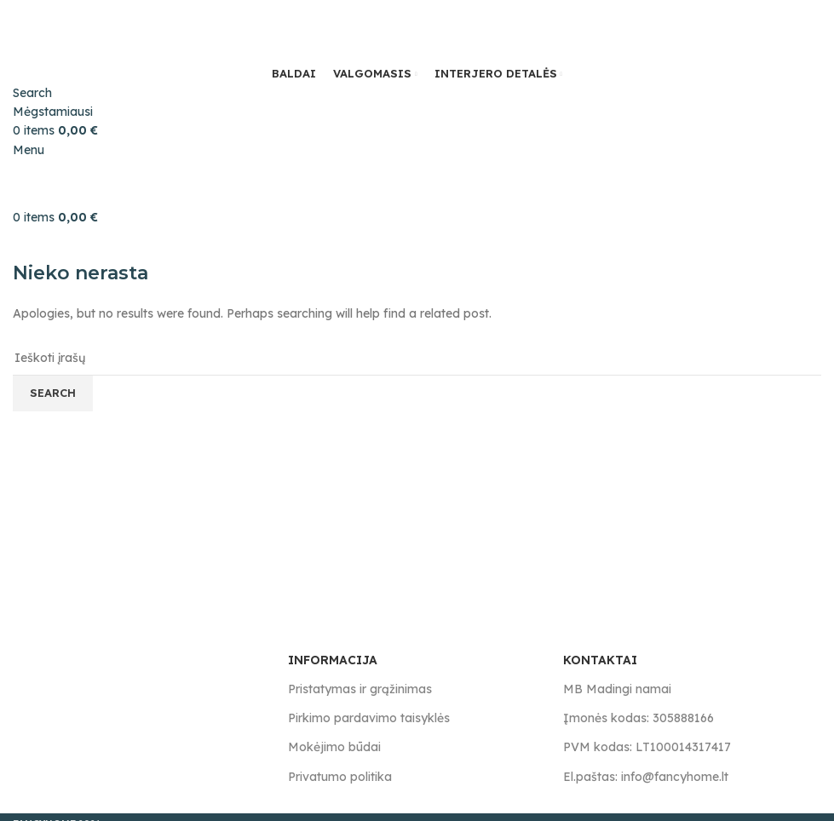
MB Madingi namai (617, 689)
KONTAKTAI (600, 660)
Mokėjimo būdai (334, 747)
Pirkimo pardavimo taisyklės (369, 718)
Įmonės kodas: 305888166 (638, 718)
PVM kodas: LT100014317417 (647, 747)
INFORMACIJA (332, 660)
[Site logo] (98, 30)
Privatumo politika (340, 776)
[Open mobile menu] (28, 150)
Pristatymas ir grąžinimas (360, 689)
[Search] (32, 92)
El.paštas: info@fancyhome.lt (645, 776)
